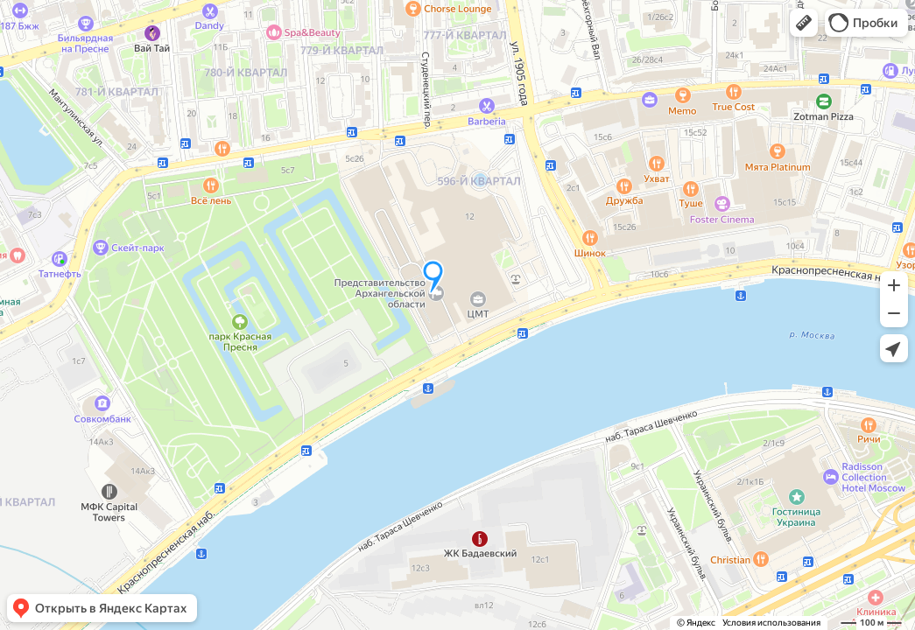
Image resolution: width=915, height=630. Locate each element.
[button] (804, 23)
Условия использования (771, 622)
